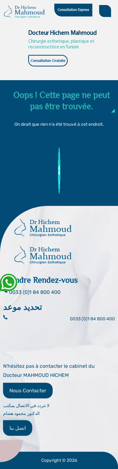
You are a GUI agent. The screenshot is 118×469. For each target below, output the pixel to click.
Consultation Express (73, 10)
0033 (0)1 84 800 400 (92, 319)
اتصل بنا (17, 428)
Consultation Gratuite (48, 60)
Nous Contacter (27, 391)
